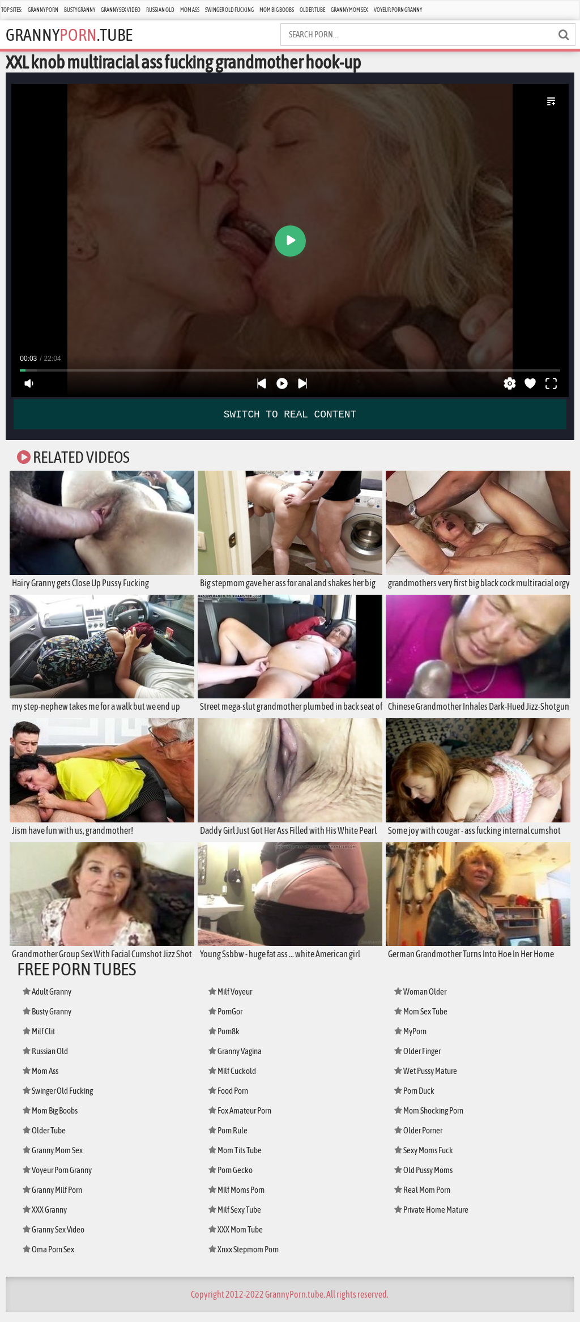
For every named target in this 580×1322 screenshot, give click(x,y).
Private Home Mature (438, 1220)
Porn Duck (418, 1101)
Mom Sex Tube (426, 1021)
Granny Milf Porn (59, 1200)
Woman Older (425, 1002)
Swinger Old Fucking (229, 10)
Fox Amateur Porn (246, 1121)
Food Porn (232, 1101)
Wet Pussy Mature (431, 1081)
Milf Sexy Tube (240, 1220)
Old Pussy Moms (429, 1180)
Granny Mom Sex (349, 10)
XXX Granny (49, 1220)
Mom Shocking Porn (435, 1121)
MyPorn (413, 1041)
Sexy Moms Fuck (429, 1160)
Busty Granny (79, 10)
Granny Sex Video (120, 10)
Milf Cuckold (237, 1081)
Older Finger (422, 1061)
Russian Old (160, 10)
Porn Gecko (234, 1180)
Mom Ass (189, 10)
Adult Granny (53, 1002)
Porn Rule (231, 1140)
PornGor (229, 1021)
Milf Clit (42, 1041)
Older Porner (423, 1140)
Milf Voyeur (234, 1002)
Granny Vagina (240, 1061)
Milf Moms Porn (242, 1200)
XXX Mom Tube (240, 1240)
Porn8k (227, 1041)
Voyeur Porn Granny (398, 10)
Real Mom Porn (427, 1200)
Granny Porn (43, 10)
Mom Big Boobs (276, 10)
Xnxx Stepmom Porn (250, 1259)
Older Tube (312, 10)
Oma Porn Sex (53, 1259)
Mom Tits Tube (240, 1160)
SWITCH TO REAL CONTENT (290, 413)
